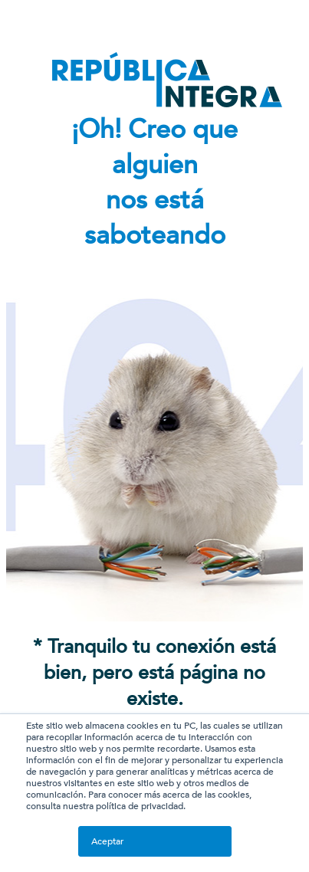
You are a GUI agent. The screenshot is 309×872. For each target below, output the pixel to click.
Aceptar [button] (107, 841)
